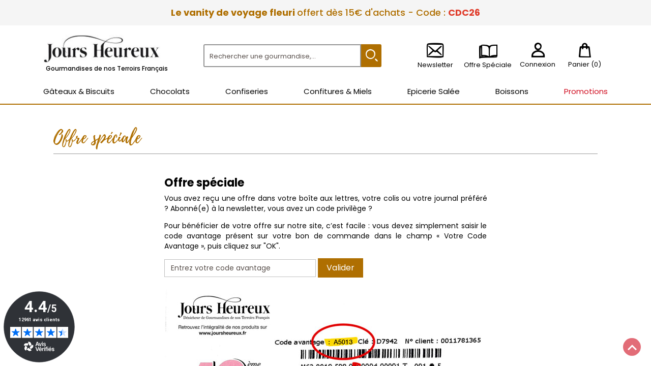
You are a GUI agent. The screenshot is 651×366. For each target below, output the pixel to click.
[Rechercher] (282, 55)
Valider (340, 267)
